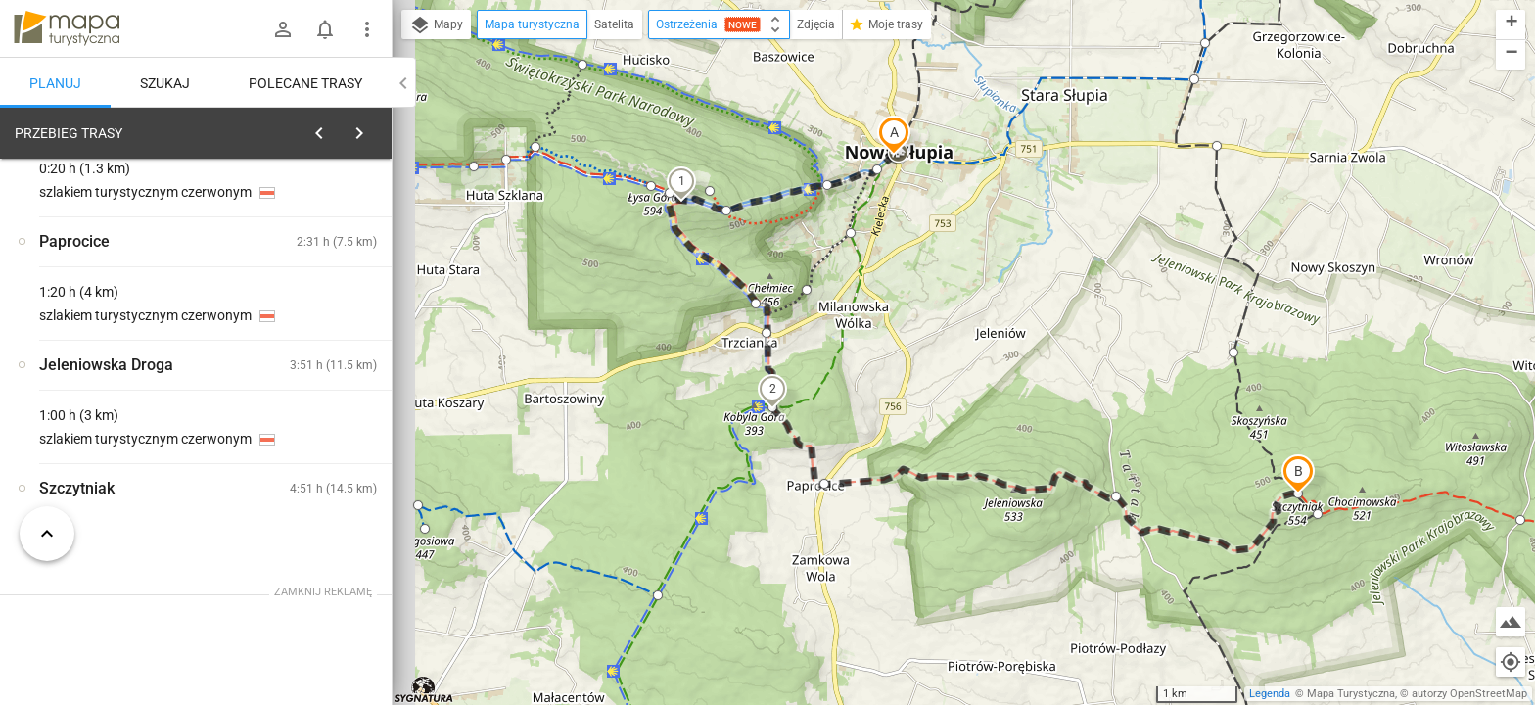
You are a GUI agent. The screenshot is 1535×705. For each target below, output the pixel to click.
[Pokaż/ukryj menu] (367, 29)
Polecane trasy (305, 83)
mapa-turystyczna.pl (66, 28)
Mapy (436, 25)
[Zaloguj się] (283, 29)
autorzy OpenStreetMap (1469, 693)
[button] (893, 135)
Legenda (1269, 693)
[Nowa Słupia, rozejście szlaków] (117, 423)
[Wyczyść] (375, 128)
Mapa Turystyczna (1351, 693)
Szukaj (165, 83)
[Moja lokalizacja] (1510, 662)
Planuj (55, 83)
